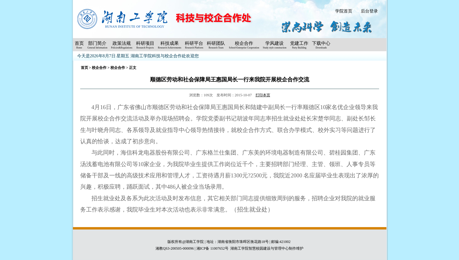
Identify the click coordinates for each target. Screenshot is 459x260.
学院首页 (343, 11)
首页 (84, 68)
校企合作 (99, 68)
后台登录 (369, 11)
